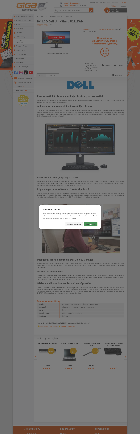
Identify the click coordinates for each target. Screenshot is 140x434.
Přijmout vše (90, 224)
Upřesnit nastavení (74, 224)
